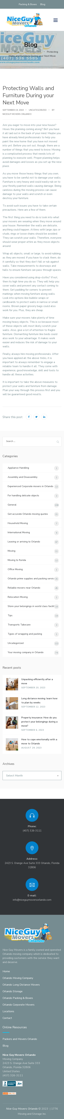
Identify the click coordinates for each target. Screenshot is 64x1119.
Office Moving (15, 569)
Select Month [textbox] (14, 775)
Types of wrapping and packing (25, 634)
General (12, 504)
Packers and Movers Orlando (20, 1039)
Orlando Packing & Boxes (18, 998)
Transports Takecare (19, 624)
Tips (10, 615)
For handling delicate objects (23, 495)
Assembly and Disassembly (22, 477)
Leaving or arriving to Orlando (24, 541)
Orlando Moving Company (18, 978)
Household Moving (18, 523)
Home (6, 971)
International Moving (19, 532)
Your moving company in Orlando (26, 652)
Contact (7, 1018)
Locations (8, 1011)
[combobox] (32, 775)
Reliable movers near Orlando (24, 587)
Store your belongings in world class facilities (32, 606)
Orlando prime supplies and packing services (32, 578)
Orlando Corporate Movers (18, 1005)
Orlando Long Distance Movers (21, 985)
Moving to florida (17, 560)
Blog (42, 4)
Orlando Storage (13, 991)
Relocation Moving (18, 597)
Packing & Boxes (28, 4)
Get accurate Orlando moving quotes (28, 514)
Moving (11, 550)
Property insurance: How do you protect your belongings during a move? (39, 721)
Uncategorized (38, 110)
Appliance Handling (18, 467)
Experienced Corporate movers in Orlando (30, 486)
